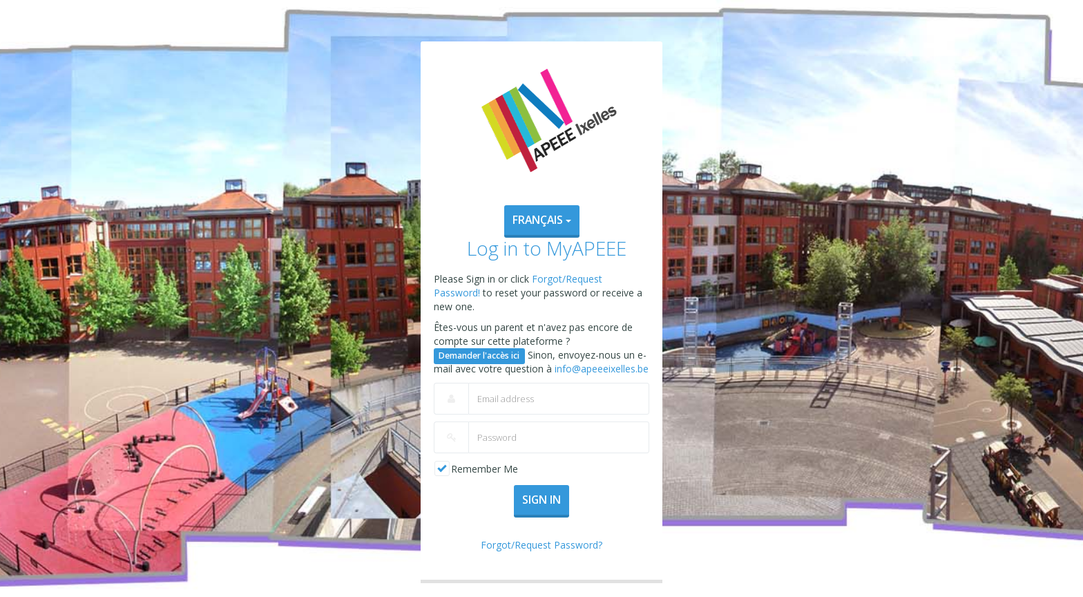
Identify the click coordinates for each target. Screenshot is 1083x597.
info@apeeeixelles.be (602, 368)
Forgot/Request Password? (541, 544)
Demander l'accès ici (479, 355)
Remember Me (484, 468)
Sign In (541, 499)
